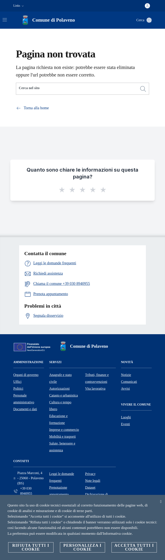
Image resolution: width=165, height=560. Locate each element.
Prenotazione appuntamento (59, 491)
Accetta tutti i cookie (134, 547)
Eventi (125, 424)
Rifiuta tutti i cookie (30, 547)
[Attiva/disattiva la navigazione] (4, 19)
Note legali (92, 480)
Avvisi (125, 388)
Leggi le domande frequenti (61, 477)
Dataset (90, 487)
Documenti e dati (25, 409)
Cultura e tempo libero (60, 405)
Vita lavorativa (95, 388)
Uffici (17, 381)
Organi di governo (25, 375)
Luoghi (126, 417)
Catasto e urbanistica (63, 395)
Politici (18, 388)
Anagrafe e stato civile (60, 378)
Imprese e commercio (64, 429)
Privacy (90, 474)
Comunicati (129, 381)
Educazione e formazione (58, 419)
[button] (19, 5)
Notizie (126, 375)
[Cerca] (149, 20)
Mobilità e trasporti (62, 436)
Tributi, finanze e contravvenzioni (97, 378)
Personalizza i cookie (82, 547)
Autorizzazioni (59, 388)
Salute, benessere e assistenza (62, 447)
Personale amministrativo (23, 399)
